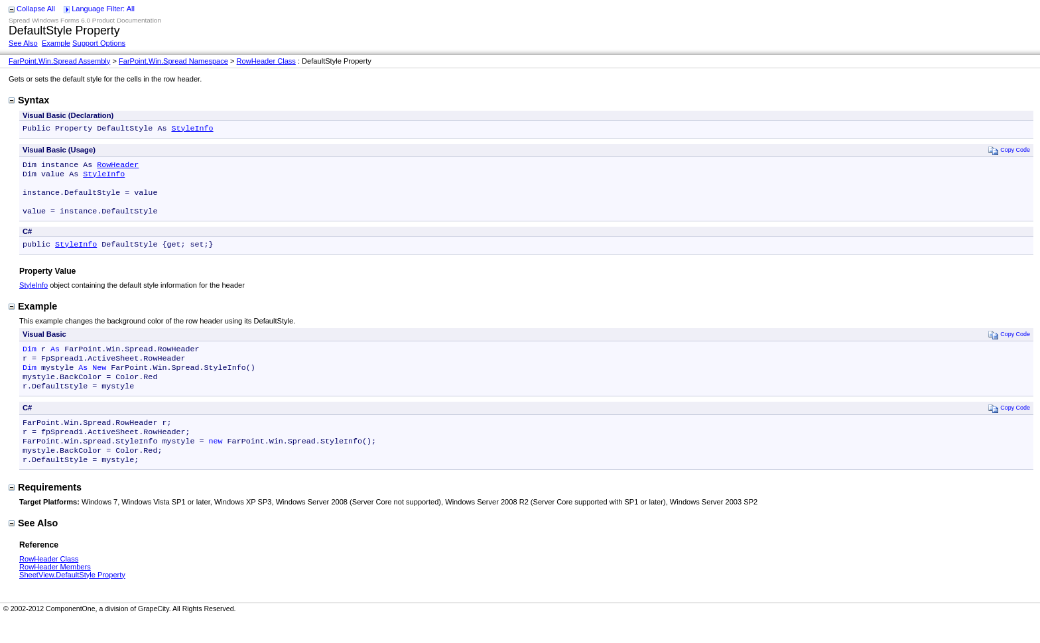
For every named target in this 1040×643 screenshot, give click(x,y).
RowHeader (118, 167)
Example (56, 43)
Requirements (45, 511)
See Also (23, 43)
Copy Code (1009, 151)
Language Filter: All (103, 9)
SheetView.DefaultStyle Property (72, 599)
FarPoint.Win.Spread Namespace (173, 61)
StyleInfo (192, 129)
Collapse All (36, 9)
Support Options (98, 43)
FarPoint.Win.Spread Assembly (59, 61)
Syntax (29, 100)
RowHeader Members (55, 591)
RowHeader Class (266, 61)
